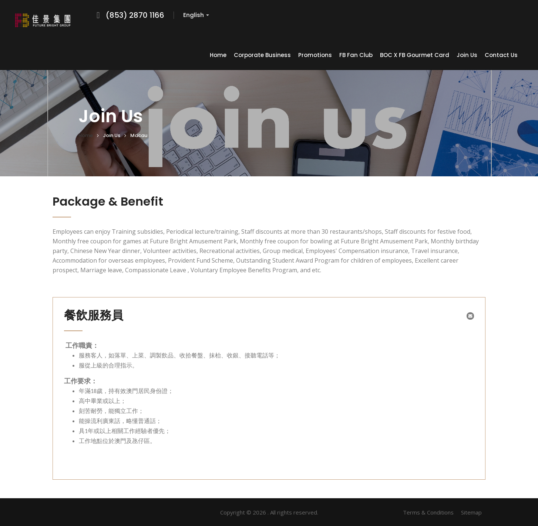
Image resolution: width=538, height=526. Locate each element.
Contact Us (501, 55)
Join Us (467, 55)
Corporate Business (262, 55)
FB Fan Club (356, 55)
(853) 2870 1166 (135, 15)
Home (218, 55)
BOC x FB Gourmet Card (414, 55)
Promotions (315, 55)
